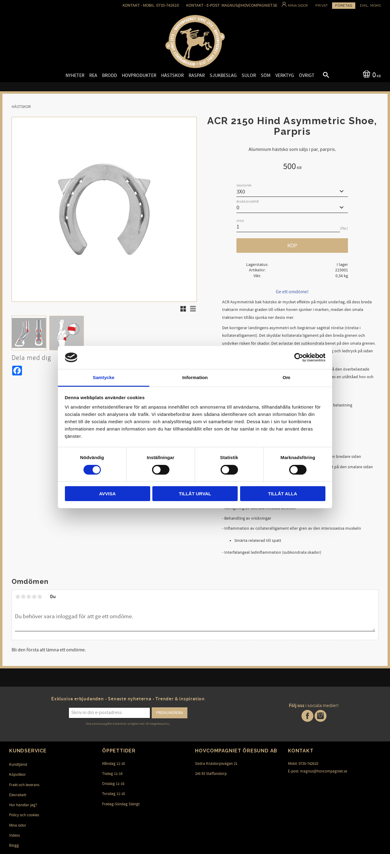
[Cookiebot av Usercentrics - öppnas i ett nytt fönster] (298, 357)
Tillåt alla (282, 493)
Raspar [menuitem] (197, 75)
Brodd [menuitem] (109, 75)
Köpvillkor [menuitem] (17, 774)
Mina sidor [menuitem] (17, 825)
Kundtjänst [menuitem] (18, 764)
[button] (321, 76)
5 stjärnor (39, 596)
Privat (321, 6)
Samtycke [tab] (104, 377)
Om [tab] (286, 377)
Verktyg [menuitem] (284, 75)
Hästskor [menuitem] (172, 75)
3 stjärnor (28, 596)
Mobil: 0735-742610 (303, 763)
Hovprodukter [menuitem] (139, 75)
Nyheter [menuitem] (75, 75)
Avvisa (107, 493)
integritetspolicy (160, 724)
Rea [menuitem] (93, 75)
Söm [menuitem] (266, 75)
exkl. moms (370, 6)
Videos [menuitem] (14, 835)
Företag (343, 6)
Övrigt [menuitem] (306, 75)
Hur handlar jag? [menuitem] (23, 805)
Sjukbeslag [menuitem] (223, 75)
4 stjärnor (34, 596)
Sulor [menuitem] (249, 75)
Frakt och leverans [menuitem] (24, 785)
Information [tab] (195, 377)
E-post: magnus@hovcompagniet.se (317, 771)
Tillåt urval (195, 493)
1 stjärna (17, 596)
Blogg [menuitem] (14, 845)
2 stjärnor (23, 596)
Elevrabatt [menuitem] (17, 795)
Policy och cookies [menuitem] (24, 815)
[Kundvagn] (370, 74)
